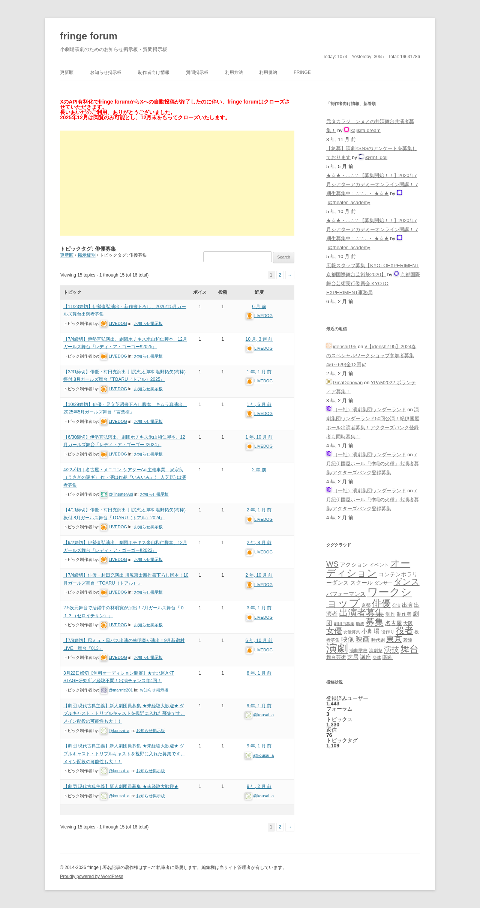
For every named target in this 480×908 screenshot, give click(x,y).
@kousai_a (119, 730)
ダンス (407, 581)
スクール (361, 583)
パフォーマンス (346, 594)
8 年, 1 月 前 (259, 673)
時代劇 (378, 640)
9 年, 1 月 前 (259, 705)
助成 (360, 623)
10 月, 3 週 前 (259, 339)
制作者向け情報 (154, 72)
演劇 (337, 648)
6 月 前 (259, 306)
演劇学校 (359, 650)
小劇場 (371, 631)
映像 (347, 639)
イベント (379, 565)
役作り (387, 631)
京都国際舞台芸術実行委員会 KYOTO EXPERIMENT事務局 (373, 283)
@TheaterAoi (121, 494)
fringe (302, 72)
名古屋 (393, 623)
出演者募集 (361, 612)
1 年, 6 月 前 (259, 404)
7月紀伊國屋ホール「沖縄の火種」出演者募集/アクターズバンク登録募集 (372, 463)
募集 (375, 622)
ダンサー (383, 582)
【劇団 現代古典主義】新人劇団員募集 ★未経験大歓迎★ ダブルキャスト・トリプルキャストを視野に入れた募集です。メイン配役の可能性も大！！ (124, 713)
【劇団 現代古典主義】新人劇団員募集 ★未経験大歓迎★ (120, 786)
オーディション (368, 568)
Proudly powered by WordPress (91, 876)
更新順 (67, 72)
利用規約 (268, 72)
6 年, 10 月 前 (259, 640)
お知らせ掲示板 (106, 72)
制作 (390, 614)
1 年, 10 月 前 (259, 437)
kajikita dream (366, 130)
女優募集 (352, 632)
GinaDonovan (348, 382)
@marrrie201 (121, 690)
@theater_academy (349, 202)
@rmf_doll (376, 157)
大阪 (408, 623)
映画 (363, 639)
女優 (334, 630)
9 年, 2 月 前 (259, 786)
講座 (365, 657)
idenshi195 (345, 346)
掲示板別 (87, 255)
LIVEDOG (118, 323)
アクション (354, 564)
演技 (391, 649)
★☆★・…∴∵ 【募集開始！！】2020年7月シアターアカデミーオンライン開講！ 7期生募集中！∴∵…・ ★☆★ (372, 184)
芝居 (352, 657)
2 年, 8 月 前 (259, 542)
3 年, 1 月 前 (259, 607)
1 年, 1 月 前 (259, 371)
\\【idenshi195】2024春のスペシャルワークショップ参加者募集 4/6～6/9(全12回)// (371, 355)
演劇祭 (375, 650)
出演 (407, 605)
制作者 (404, 614)
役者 (404, 630)
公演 (396, 605)
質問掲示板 (197, 72)
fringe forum (88, 36)
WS (332, 564)
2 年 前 (259, 469)
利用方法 (234, 72)
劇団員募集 (344, 623)
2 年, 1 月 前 (259, 510)
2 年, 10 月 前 (259, 575)
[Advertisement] (177, 183)
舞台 (409, 649)
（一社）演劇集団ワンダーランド (369, 409)
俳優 (381, 603)
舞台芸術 (336, 657)
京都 (366, 605)
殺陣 (407, 640)
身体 (377, 657)
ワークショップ (369, 597)
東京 (394, 638)
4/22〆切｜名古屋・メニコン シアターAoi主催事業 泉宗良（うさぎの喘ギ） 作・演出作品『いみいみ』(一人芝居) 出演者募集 (124, 477)
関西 (387, 657)
